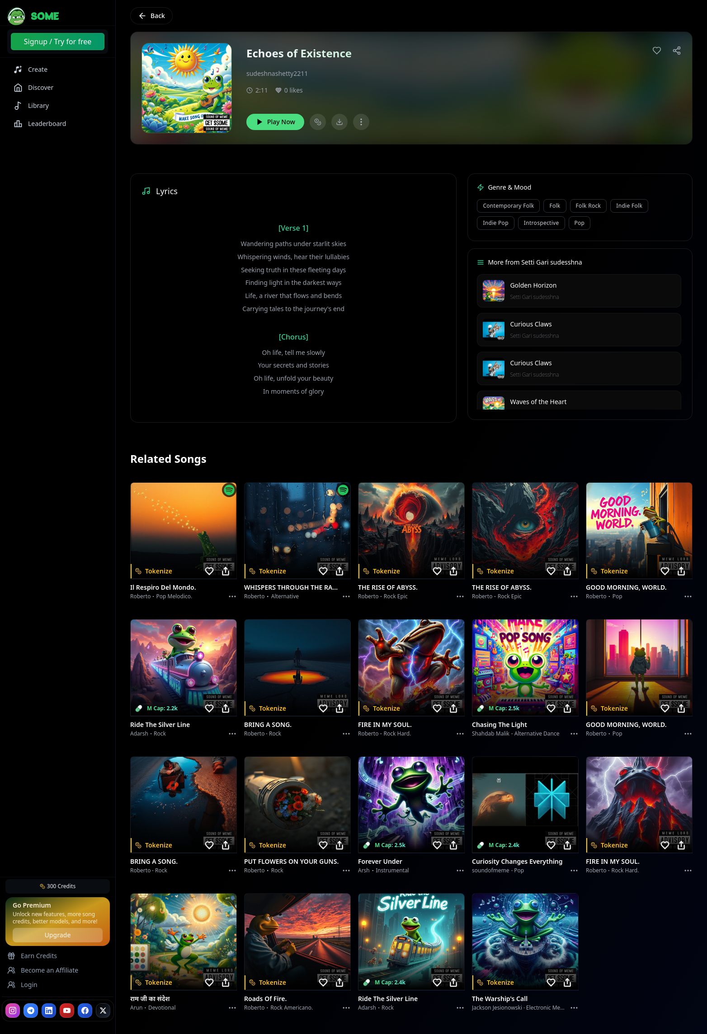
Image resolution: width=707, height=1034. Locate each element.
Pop (617, 596)
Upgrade (57, 935)
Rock (160, 733)
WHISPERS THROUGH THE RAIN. (292, 587)
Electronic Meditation (553, 1007)
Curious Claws (530, 324)
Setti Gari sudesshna (534, 297)
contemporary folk (508, 206)
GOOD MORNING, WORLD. (626, 587)
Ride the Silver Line (160, 724)
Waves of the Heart (538, 401)
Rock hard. (397, 733)
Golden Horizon (533, 285)
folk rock (588, 206)
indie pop (495, 223)
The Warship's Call (500, 998)
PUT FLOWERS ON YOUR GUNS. (291, 861)
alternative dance (537, 733)
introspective (541, 223)
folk (554, 206)
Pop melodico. (174, 596)
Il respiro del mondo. (163, 587)
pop (580, 223)
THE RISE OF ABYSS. (388, 587)
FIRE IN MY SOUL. (385, 724)
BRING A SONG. (268, 724)
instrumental (392, 870)
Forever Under (380, 861)
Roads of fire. (265, 998)
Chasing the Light (499, 724)
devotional (162, 1007)
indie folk (629, 206)
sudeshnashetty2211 (277, 73)
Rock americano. (291, 1007)
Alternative (285, 596)
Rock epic (396, 596)
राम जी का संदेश (150, 998)
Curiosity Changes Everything (517, 861)
